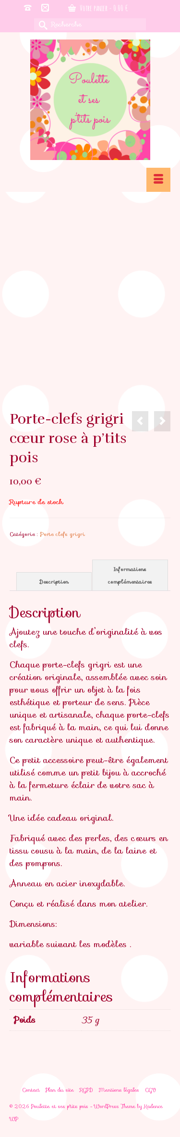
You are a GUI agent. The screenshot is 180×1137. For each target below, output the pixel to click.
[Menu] (158, 180)
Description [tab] (54, 581)
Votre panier (98, 8)
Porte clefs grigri (62, 534)
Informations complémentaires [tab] (130, 575)
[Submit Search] (41, 24)
